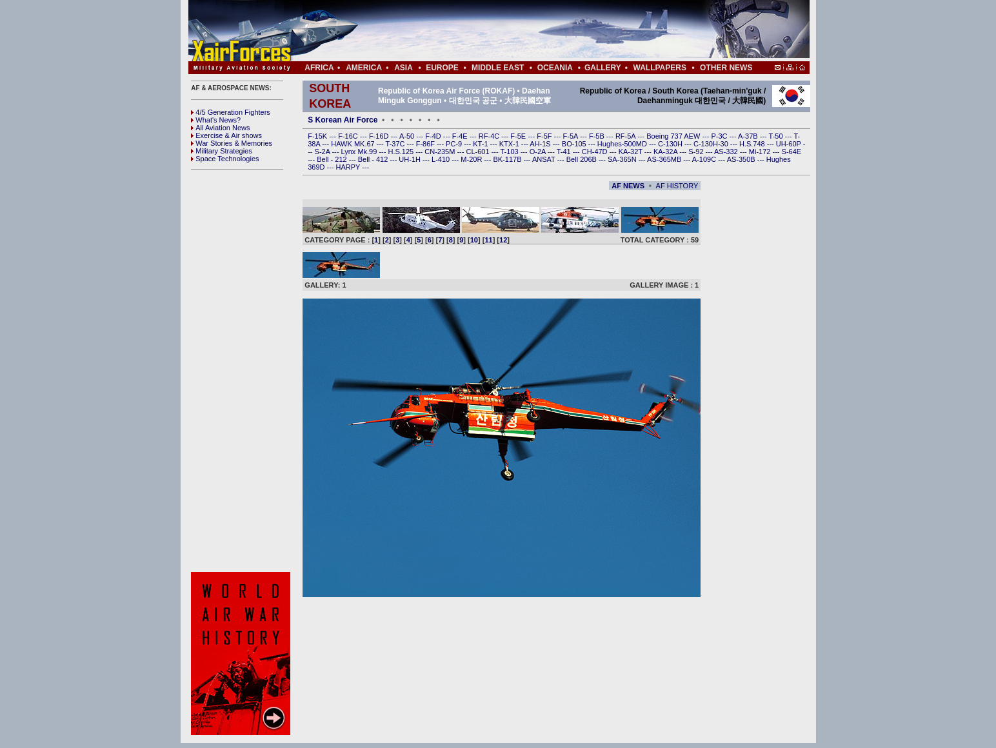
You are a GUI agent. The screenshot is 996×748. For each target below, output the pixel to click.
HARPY (349, 167)
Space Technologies (225, 158)
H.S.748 (753, 144)
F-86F (426, 144)
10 (474, 240)
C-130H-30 (711, 144)
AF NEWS (628, 186)
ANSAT (544, 159)
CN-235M (440, 151)
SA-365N (623, 159)
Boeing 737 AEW (674, 136)
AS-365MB (665, 159)
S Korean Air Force (342, 119)
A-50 (407, 136)
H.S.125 (401, 151)
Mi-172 (761, 151)
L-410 (442, 159)
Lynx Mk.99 (360, 151)
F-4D (434, 136)
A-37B (749, 136)
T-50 (777, 136)
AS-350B (742, 159)
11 (488, 240)
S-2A (323, 151)
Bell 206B (582, 159)
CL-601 (478, 151)
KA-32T (631, 151)
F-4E (461, 136)
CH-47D (596, 151)
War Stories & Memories (231, 143)
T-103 (510, 151)
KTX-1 (510, 144)
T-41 (565, 151)
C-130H (671, 144)
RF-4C (490, 136)
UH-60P (789, 144)
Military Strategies (221, 151)
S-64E (792, 151)
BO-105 (575, 144)
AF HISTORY (677, 186)
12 (503, 240)
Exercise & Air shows (226, 135)
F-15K (318, 136)
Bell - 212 (333, 159)
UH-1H (411, 159)
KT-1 (481, 144)
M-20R (472, 159)
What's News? (216, 120)
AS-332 (727, 151)
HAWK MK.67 (354, 144)
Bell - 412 (374, 159)
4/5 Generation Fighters (231, 112)
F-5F (545, 136)
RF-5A (626, 136)
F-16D (380, 136)
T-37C (396, 144)
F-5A (571, 136)
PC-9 (455, 144)
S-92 (696, 151)
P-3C (720, 136)
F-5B (597, 136)
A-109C (705, 159)
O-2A (539, 151)
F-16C (349, 136)
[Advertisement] (537, 31)
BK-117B (508, 159)
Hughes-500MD (623, 144)
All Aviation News (220, 128)
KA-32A (666, 151)
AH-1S (541, 144)
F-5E (519, 136)
